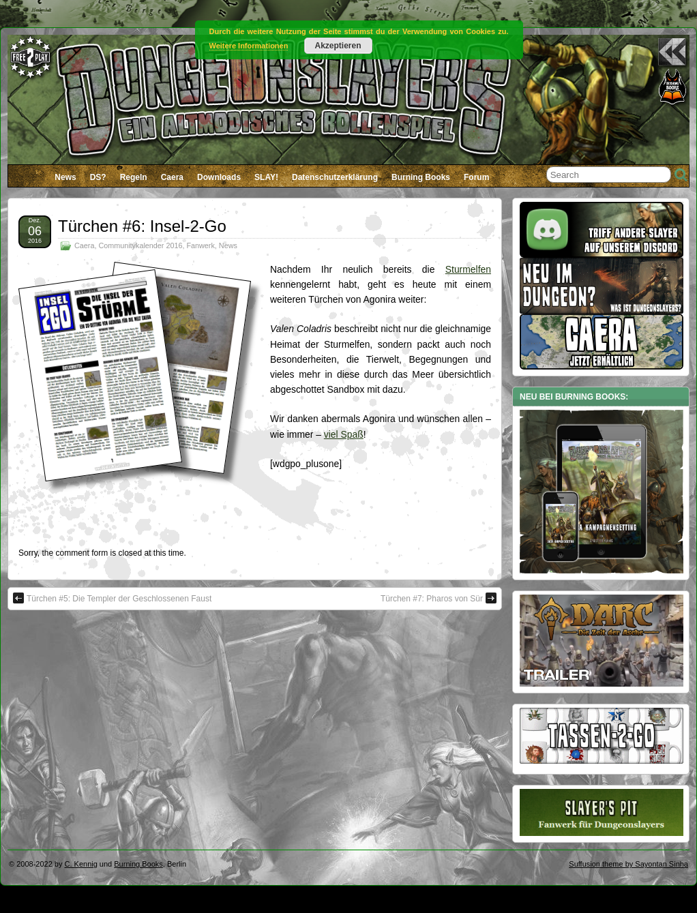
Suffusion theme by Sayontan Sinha (628, 864)
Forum (476, 177)
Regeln (133, 177)
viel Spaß (344, 434)
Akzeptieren (337, 45)
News (65, 177)
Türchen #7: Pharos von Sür (438, 598)
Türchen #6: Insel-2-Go (142, 226)
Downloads (219, 177)
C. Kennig (81, 864)
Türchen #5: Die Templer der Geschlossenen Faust (112, 598)
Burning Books (420, 177)
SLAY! (266, 177)
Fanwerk (200, 245)
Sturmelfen (468, 269)
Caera (172, 177)
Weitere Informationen (248, 46)
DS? (98, 177)
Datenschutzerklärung (335, 177)
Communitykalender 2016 (140, 245)
